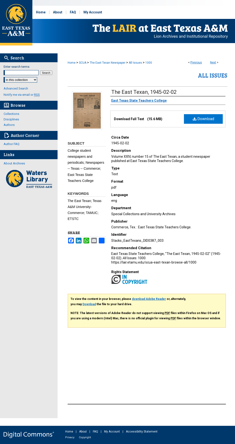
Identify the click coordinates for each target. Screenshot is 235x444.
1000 (148, 62)
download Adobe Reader (149, 299)
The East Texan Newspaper (107, 62)
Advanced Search (16, 88)
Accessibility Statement (142, 431)
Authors (9, 125)
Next (213, 62)
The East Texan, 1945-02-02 (143, 92)
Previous (196, 62)
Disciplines (11, 119)
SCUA (82, 62)
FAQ (96, 431)
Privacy (70, 437)
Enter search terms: (17, 66)
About (83, 431)
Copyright (85, 437)
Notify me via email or (22, 94)
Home (72, 62)
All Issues (135, 62)
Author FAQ (11, 144)
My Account (112, 431)
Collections (11, 114)
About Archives (14, 163)
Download (203, 119)
